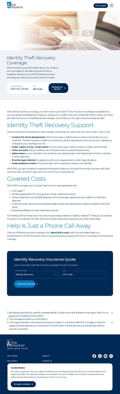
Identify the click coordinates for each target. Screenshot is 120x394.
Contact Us (47, 361)
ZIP (64, 270)
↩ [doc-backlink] (112, 312)
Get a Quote (12, 356)
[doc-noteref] (68, 112)
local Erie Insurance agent (61, 236)
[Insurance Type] (19, 89)
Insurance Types (21, 270)
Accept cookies (22, 384)
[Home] (15, 5)
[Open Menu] (111, 5)
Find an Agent (100, 6)
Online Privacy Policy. (58, 377)
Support (46, 356)
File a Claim (12, 361)
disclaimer (13, 316)
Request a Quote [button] (57, 88)
